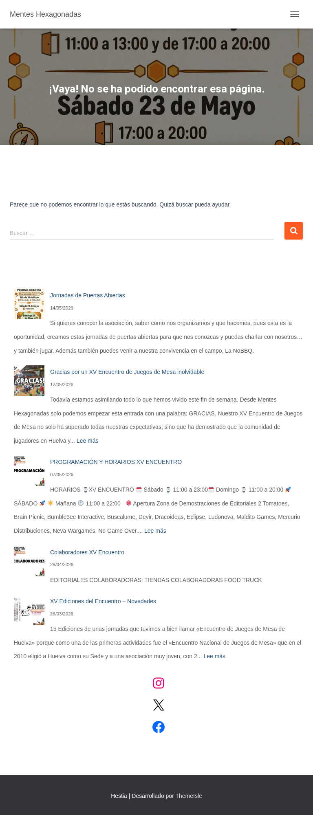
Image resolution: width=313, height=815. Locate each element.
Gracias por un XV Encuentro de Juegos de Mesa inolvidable (127, 372)
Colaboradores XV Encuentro (87, 552)
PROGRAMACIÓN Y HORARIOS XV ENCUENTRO (116, 462)
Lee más (88, 440)
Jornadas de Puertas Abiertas (87, 295)
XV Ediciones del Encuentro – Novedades (103, 601)
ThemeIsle (188, 796)
